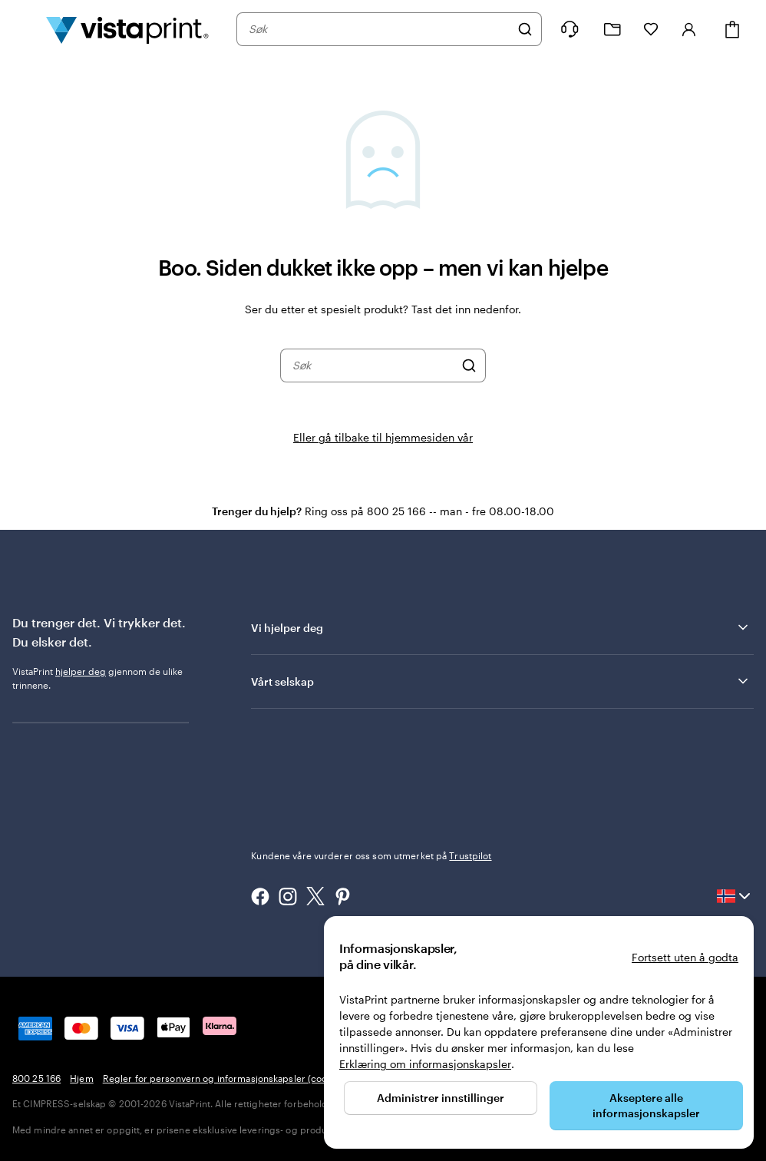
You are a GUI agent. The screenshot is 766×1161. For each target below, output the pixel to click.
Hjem (81, 1078)
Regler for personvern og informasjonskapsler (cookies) (225, 1078)
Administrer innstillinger (440, 1097)
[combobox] (379, 29)
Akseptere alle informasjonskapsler (646, 1105)
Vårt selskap (501, 681)
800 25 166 (36, 1078)
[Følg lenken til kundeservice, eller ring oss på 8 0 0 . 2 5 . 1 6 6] (569, 29)
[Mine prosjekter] (612, 29)
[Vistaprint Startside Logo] (127, 29)
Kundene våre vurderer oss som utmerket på (371, 855)
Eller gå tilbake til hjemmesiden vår (383, 437)
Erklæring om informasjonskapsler (425, 1063)
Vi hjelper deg (501, 627)
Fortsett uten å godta (685, 957)
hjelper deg (80, 671)
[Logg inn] (689, 29)
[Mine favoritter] (651, 29)
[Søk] (525, 29)
